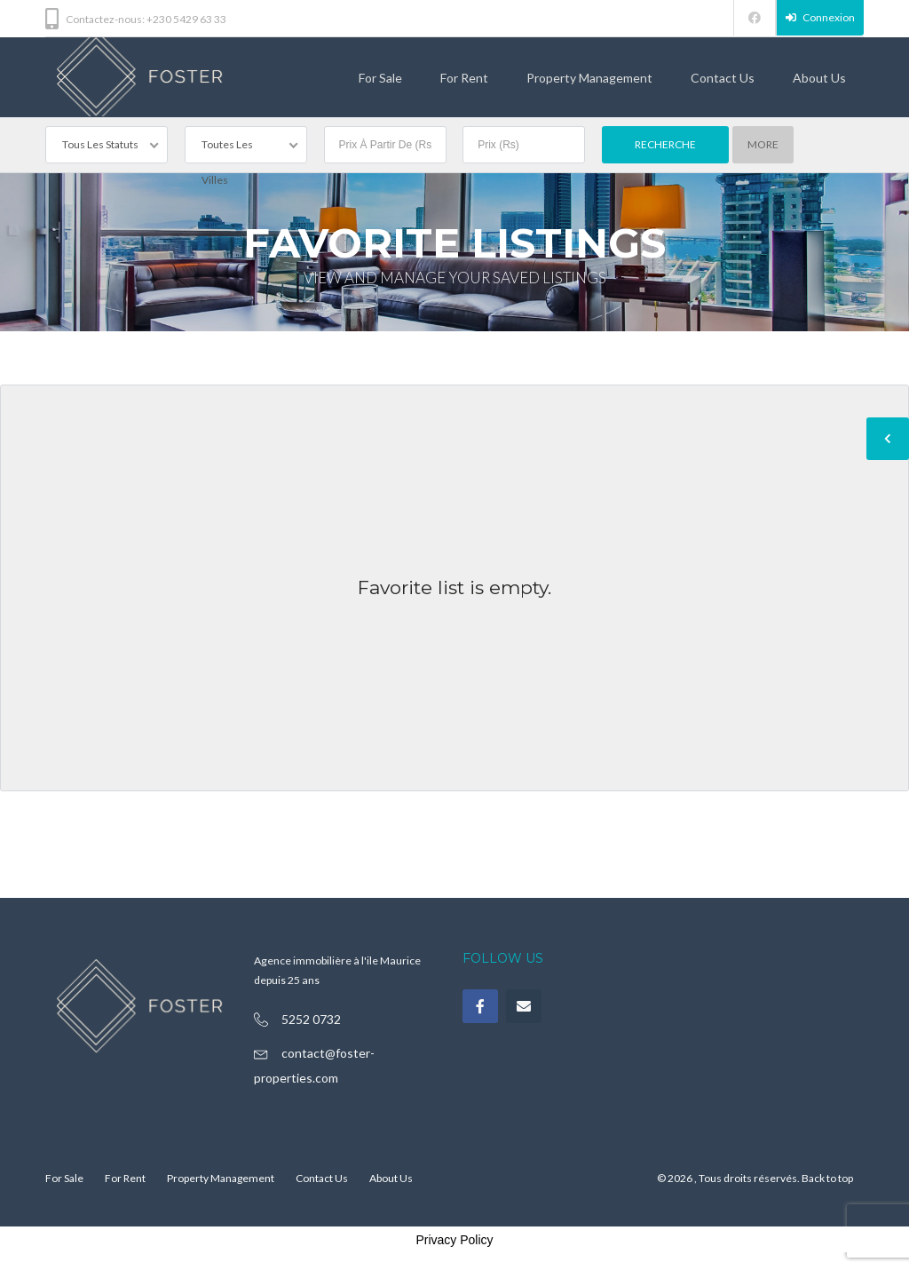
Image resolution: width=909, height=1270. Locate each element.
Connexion (820, 17)
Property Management (589, 77)
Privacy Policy (454, 1240)
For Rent (464, 77)
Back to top (827, 1178)
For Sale (380, 77)
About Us (819, 77)
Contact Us (723, 77)
